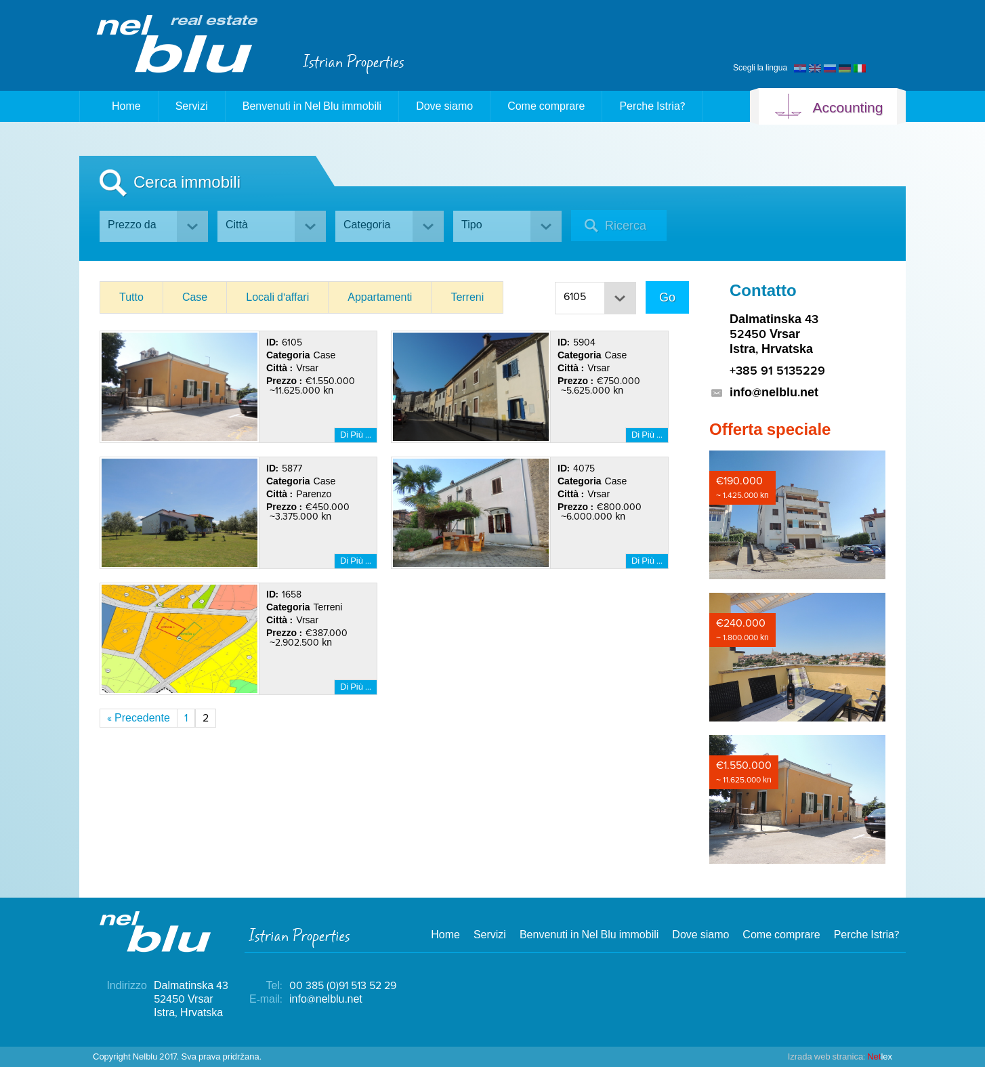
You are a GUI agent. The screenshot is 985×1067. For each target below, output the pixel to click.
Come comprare (546, 106)
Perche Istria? (651, 106)
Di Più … (355, 435)
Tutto (131, 297)
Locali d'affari (277, 297)
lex (840, 1056)
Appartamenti (380, 297)
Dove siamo (444, 106)
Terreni (467, 297)
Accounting (828, 108)
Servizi (191, 106)
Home (119, 106)
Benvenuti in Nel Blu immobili (312, 106)
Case (194, 297)
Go (667, 297)
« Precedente (138, 718)
